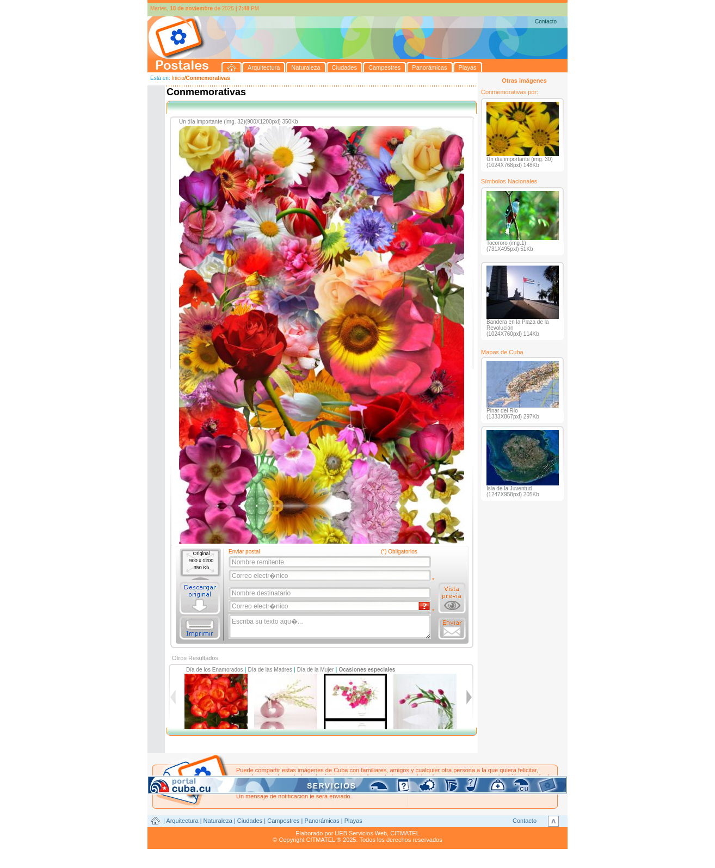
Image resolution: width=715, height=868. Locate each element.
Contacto (546, 21)
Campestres (283, 820)
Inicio (177, 78)
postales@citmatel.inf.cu (329, 789)
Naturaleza (218, 820)
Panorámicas (322, 820)
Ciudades (249, 820)
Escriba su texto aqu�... (330, 626)
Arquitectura (182, 820)
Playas (353, 820)
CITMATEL (405, 833)
